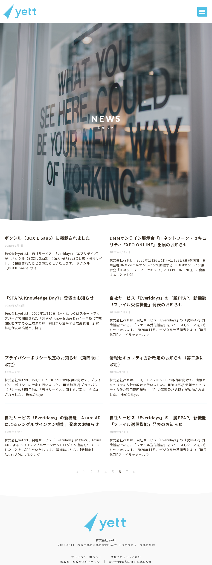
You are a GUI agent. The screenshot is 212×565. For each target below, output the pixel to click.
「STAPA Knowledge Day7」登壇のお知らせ (49, 298)
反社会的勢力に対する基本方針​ (130, 562)
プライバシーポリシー (86, 557)
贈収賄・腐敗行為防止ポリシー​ (81, 562)
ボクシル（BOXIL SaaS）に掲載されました (47, 238)
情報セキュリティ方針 (126, 557)
